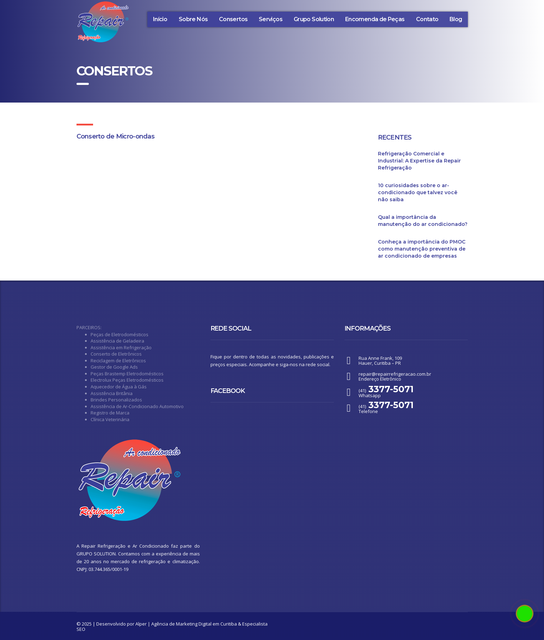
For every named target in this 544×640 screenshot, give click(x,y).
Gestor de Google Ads (114, 367)
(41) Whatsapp (386, 393)
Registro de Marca (110, 413)
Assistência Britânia (112, 393)
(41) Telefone (386, 408)
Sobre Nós (193, 19)
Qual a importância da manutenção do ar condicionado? (422, 220)
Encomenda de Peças (374, 19)
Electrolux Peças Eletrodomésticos (127, 380)
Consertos (233, 19)
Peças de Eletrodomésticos (119, 334)
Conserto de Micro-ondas (115, 136)
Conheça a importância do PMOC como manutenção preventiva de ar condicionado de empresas (421, 249)
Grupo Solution (314, 19)
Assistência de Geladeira (117, 341)
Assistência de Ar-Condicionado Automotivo (137, 406)
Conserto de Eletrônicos (116, 354)
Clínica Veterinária (110, 419)
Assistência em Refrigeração (121, 347)
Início (160, 19)
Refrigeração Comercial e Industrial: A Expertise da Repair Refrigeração (419, 160)
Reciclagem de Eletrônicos (118, 360)
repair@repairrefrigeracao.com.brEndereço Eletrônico (395, 376)
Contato (427, 19)
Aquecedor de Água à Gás (119, 386)
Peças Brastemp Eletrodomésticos (127, 373)
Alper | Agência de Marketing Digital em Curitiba (186, 624)
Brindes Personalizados (116, 399)
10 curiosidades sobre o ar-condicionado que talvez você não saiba (417, 192)
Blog (456, 19)
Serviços (270, 19)
